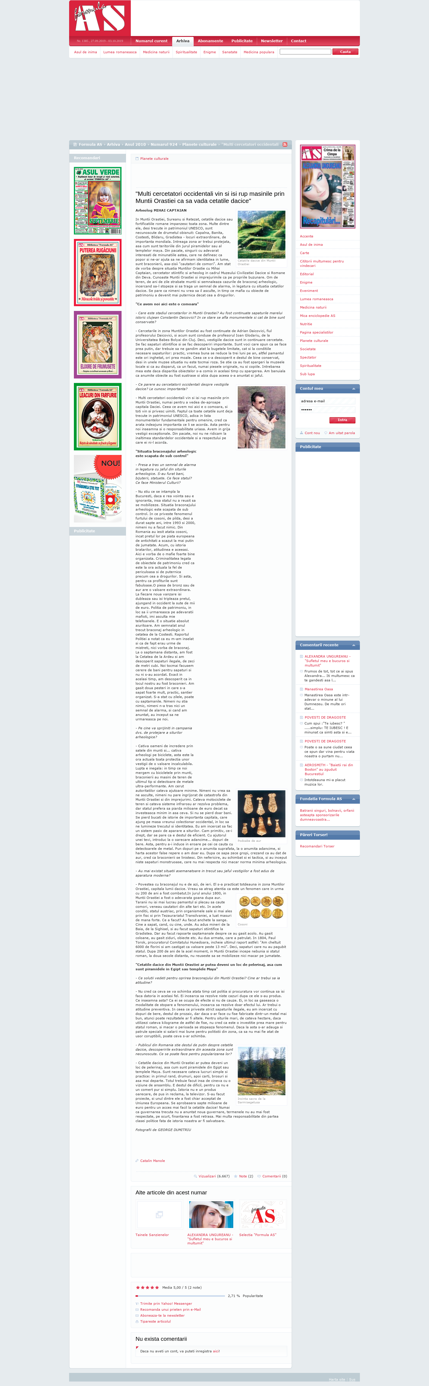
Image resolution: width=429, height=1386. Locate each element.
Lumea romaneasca (120, 52)
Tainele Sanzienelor (159, 1218)
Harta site (337, 1379)
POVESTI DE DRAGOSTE (325, 717)
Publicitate (242, 41)
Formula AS (90, 144)
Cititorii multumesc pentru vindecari (322, 263)
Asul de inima (85, 52)
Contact (298, 41)
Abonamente (210, 41)
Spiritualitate (186, 52)
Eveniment (309, 290)
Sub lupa (307, 374)
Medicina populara (259, 52)
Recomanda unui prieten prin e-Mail (170, 1309)
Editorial (307, 274)
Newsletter (272, 41)
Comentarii (274, 1176)
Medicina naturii (156, 52)
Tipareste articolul (155, 1321)
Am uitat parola (342, 433)
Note (246, 1176)
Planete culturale (199, 144)
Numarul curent (151, 41)
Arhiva (182, 41)
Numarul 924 (164, 144)
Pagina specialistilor (316, 332)
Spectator (308, 357)
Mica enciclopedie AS (317, 315)
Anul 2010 (135, 144)
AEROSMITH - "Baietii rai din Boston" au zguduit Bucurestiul (329, 769)
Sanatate (229, 52)
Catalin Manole (152, 1161)
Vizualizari (214, 1176)
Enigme (209, 52)
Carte (304, 253)
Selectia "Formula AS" (263, 1218)
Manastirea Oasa (319, 689)
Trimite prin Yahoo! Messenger (166, 1303)
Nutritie (306, 324)
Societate (308, 349)
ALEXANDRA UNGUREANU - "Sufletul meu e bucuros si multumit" (211, 1222)
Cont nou (312, 433)
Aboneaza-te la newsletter (162, 1315)
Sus (352, 1379)
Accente (306, 236)
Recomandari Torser (317, 846)
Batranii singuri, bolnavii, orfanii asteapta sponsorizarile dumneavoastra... (327, 814)
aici (216, 1351)
